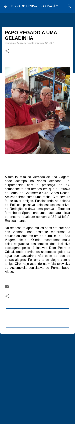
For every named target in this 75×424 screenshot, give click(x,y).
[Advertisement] (37, 377)
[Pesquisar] (69, 6)
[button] (7, 51)
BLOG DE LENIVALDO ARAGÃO (34, 6)
